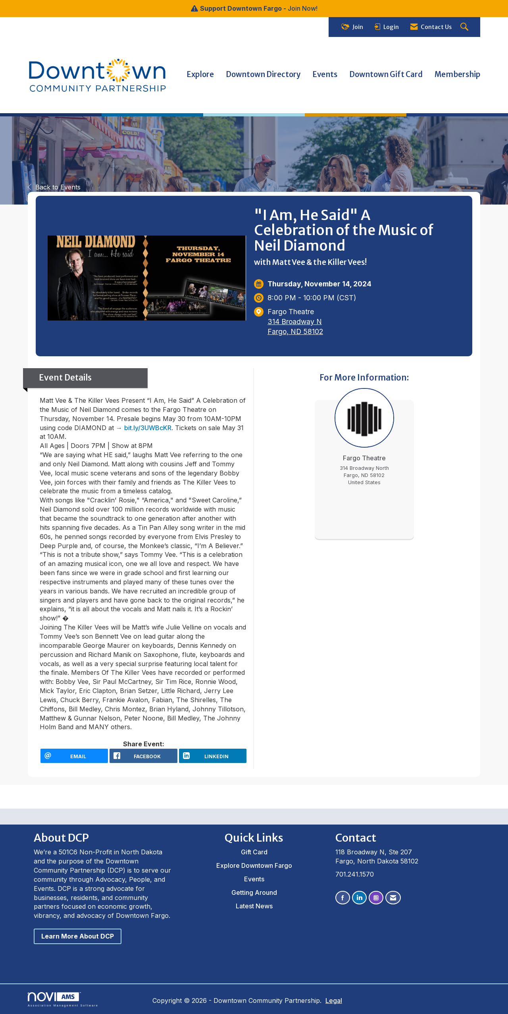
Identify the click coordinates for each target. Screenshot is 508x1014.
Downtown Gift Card (386, 74)
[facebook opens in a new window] (143, 756)
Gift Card (254, 852)
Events (324, 74)
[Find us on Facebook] (342, 898)
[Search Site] (465, 27)
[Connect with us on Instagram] (376, 898)
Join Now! (303, 8)
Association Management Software (63, 999)
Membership (457, 74)
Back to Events (54, 187)
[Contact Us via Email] (393, 898)
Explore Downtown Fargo (254, 865)
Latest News (254, 906)
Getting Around (254, 892)
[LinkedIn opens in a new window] (212, 756)
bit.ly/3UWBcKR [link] (147, 428)
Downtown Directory (263, 74)
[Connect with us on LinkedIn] (359, 898)
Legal (333, 1000)
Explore (200, 74)
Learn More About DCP (77, 936)
